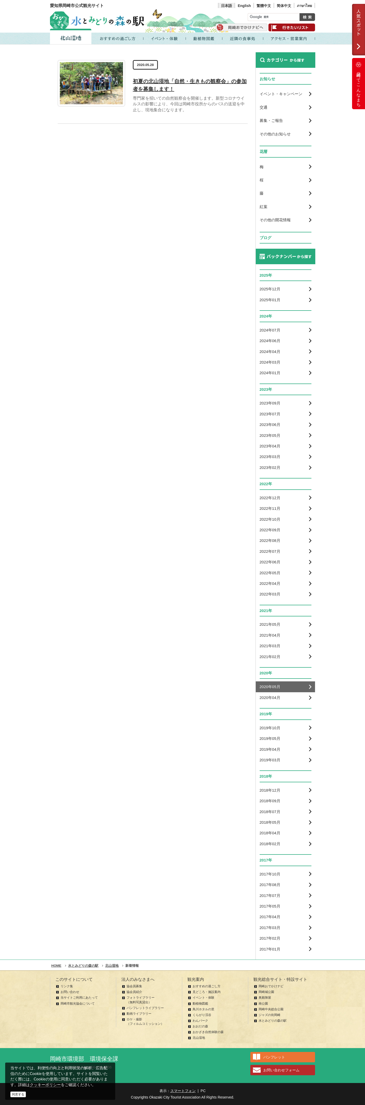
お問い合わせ (70, 992)
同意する (18, 1094)
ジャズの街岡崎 (269, 1015)
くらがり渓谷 (202, 1015)
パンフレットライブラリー (145, 1008)
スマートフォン (183, 1091)
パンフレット (274, 1057)
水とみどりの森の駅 (273, 1020)
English (244, 6)
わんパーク (200, 1020)
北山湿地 (199, 1038)
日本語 (226, 6)
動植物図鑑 (200, 1003)
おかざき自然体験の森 (208, 1032)
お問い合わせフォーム (281, 1070)
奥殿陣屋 (265, 997)
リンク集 (67, 986)
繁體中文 (264, 6)
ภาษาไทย (304, 6)
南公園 (263, 1003)
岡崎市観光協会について (78, 1003)
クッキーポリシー (45, 1084)
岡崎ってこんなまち (358, 83)
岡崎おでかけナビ (271, 986)
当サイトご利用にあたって (79, 997)
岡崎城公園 (266, 992)
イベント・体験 (203, 997)
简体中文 (284, 6)
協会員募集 (134, 986)
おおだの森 (200, 1026)
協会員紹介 (134, 992)
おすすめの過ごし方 (207, 986)
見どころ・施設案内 (207, 992)
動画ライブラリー (139, 1013)
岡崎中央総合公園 (271, 1009)
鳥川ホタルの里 (203, 1009)
